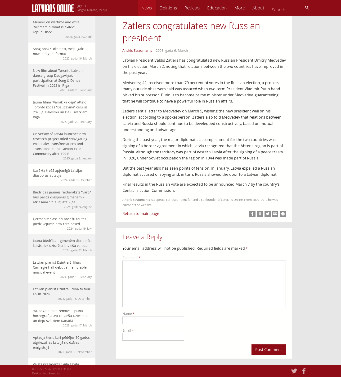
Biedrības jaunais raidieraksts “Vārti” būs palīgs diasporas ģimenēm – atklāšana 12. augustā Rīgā (62, 199)
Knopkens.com (52, 373)
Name (128, 313)
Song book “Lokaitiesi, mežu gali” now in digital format (62, 53)
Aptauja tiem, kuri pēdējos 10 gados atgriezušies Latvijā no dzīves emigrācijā (62, 344)
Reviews (225, 8)
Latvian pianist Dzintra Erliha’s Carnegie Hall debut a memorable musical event (62, 269)
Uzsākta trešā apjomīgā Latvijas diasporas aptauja (62, 175)
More (273, 8)
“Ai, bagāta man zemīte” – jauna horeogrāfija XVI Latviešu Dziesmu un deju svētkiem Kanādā (62, 317)
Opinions (201, 8)
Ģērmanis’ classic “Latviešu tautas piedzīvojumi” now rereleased (62, 224)
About (291, 8)
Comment (131, 257)
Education (250, 8)
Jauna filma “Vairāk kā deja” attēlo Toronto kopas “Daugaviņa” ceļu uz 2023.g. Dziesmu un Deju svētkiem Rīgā (62, 112)
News (180, 8)
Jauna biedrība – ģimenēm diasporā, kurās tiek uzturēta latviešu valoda (62, 245)
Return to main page (140, 213)
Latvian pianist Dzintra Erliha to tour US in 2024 (62, 294)
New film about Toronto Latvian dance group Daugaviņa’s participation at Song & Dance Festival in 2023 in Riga (62, 80)
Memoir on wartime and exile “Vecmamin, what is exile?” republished (62, 29)
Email (128, 330)
